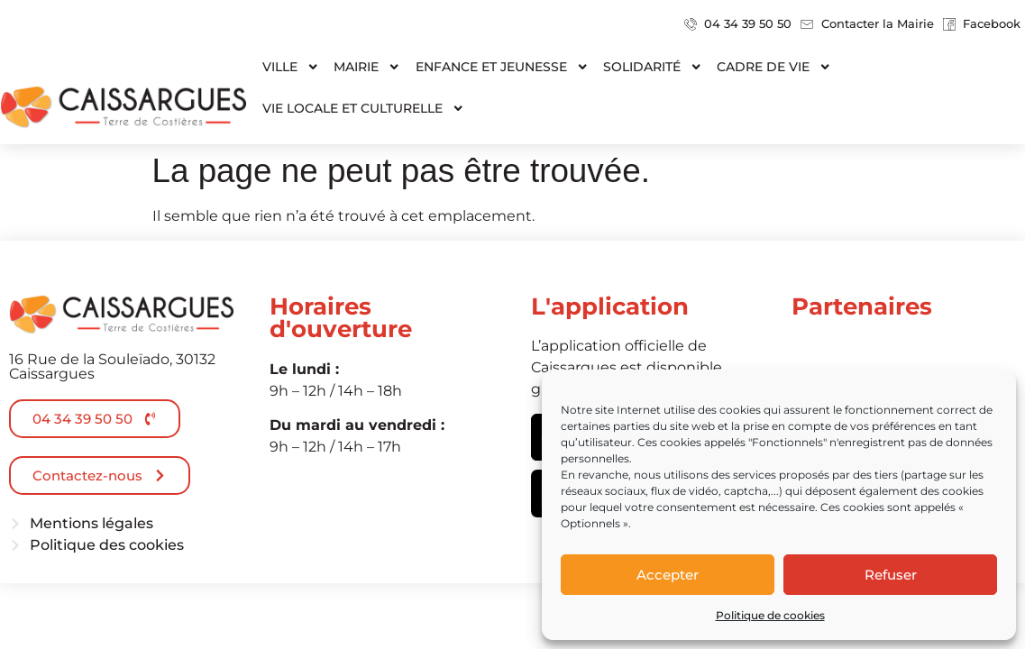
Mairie (367, 66)
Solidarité (652, 66)
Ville (290, 66)
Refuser (891, 574)
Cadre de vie (774, 66)
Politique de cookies (770, 615)
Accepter (667, 574)
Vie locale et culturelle (363, 108)
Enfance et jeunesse (502, 66)
